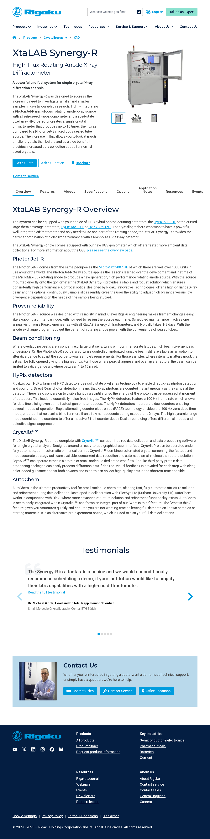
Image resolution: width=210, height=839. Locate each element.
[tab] (98, 634)
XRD (77, 38)
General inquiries (152, 796)
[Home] (14, 38)
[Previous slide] (20, 596)
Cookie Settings (25, 816)
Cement (146, 758)
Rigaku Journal (87, 779)
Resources (174, 191)
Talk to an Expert (181, 12)
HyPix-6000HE (165, 222)
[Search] (115, 12)
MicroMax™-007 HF (113, 267)
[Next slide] (189, 596)
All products (85, 740)
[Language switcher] (154, 12)
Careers (146, 802)
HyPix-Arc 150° (99, 227)
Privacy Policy (52, 816)
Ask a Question (52, 163)
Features (47, 191)
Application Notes (148, 189)
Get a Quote (25, 163)
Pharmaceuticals (153, 746)
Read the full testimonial (46, 592)
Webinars (83, 784)
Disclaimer (111, 816)
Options (123, 191)
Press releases (87, 802)
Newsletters (85, 796)
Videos (69, 191)
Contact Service (26, 176)
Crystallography (55, 38)
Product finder (87, 746)
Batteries (147, 752)
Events (197, 191)
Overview (23, 191)
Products (30, 38)
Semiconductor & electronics (162, 740)
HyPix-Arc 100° (72, 227)
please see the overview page (109, 250)
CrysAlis (90, 441)
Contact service (152, 784)
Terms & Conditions (83, 816)
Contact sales (150, 790)
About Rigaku (150, 779)
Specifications (95, 191)
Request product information (98, 752)
